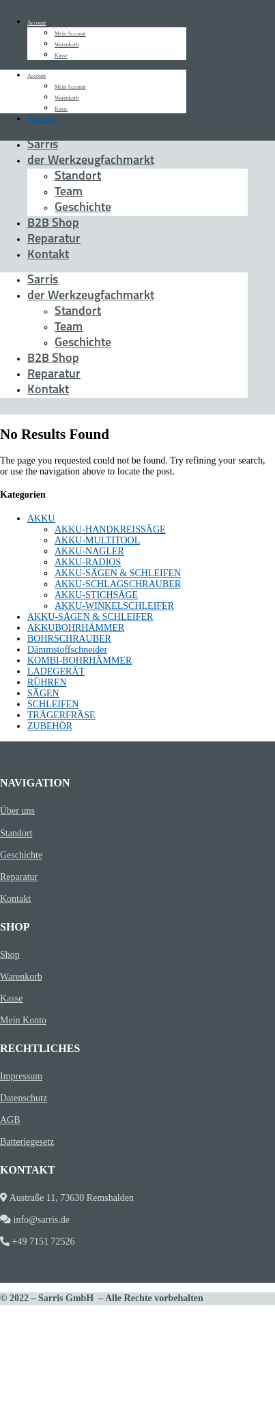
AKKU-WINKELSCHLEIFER (114, 606)
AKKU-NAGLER (89, 551)
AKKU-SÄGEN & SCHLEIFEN (118, 573)
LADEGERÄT (56, 671)
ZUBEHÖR (49, 726)
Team (69, 192)
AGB (10, 1120)
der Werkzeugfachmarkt (90, 160)
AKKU (41, 518)
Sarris (42, 145)
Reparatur (54, 239)
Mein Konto (23, 1020)
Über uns (17, 811)
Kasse (61, 56)
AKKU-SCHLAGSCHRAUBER (118, 584)
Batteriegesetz (27, 1142)
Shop (10, 955)
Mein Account (70, 34)
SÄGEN (43, 693)
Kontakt (48, 254)
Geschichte (83, 207)
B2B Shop (53, 223)
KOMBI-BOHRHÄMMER (79, 660)
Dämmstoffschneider (67, 649)
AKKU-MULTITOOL (97, 540)
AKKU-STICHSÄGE (96, 595)
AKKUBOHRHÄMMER (75, 628)
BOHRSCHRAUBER (69, 639)
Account (36, 23)
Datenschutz (23, 1098)
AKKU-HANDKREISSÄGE (110, 529)
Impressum (21, 1076)
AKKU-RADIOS (88, 562)
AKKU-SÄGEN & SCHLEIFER (90, 617)
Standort (78, 176)
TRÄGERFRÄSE (61, 715)
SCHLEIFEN (52, 704)
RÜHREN (47, 682)
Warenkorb (66, 45)
